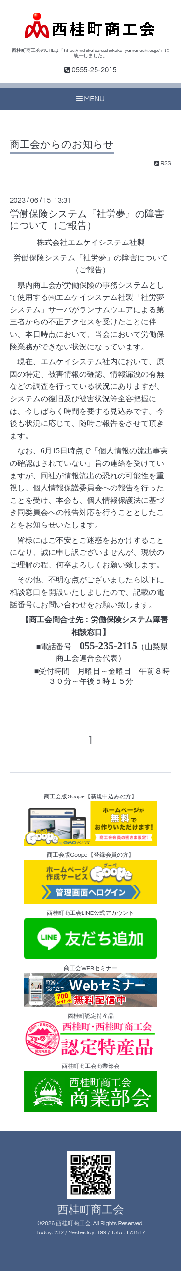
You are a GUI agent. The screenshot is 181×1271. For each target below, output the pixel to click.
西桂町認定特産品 (90, 1035)
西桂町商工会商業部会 (90, 1087)
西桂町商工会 (90, 1210)
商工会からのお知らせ (62, 145)
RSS (162, 163)
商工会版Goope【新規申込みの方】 (90, 820)
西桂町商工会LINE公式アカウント (90, 934)
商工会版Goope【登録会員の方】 (90, 878)
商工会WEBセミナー (90, 986)
